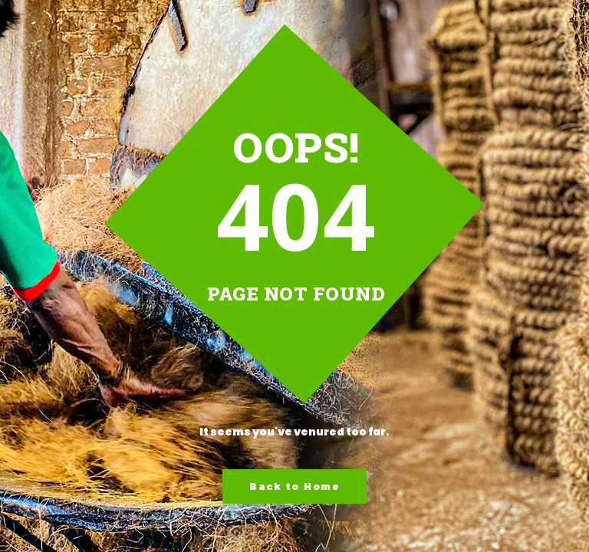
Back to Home (294, 486)
